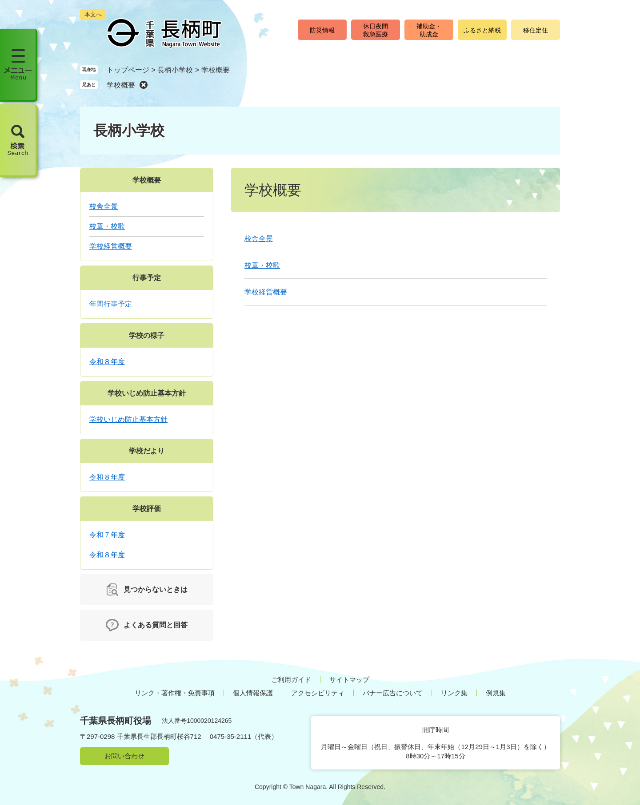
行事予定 (146, 278)
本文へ (93, 14)
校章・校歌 (262, 265)
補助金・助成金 (428, 30)
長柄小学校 (175, 70)
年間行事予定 (110, 304)
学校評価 (146, 508)
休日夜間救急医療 (375, 30)
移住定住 (535, 30)
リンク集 (454, 693)
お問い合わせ (124, 756)
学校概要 (121, 85)
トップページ (128, 70)
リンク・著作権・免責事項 (175, 693)
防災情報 (322, 30)
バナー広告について (393, 693)
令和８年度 (107, 361)
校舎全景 (258, 238)
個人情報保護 (253, 693)
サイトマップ (349, 679)
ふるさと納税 (482, 30)
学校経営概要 (265, 292)
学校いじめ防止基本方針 (147, 393)
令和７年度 (107, 535)
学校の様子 (146, 335)
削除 (144, 84)
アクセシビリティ (317, 693)
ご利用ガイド (291, 679)
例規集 (496, 693)
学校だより (146, 451)
